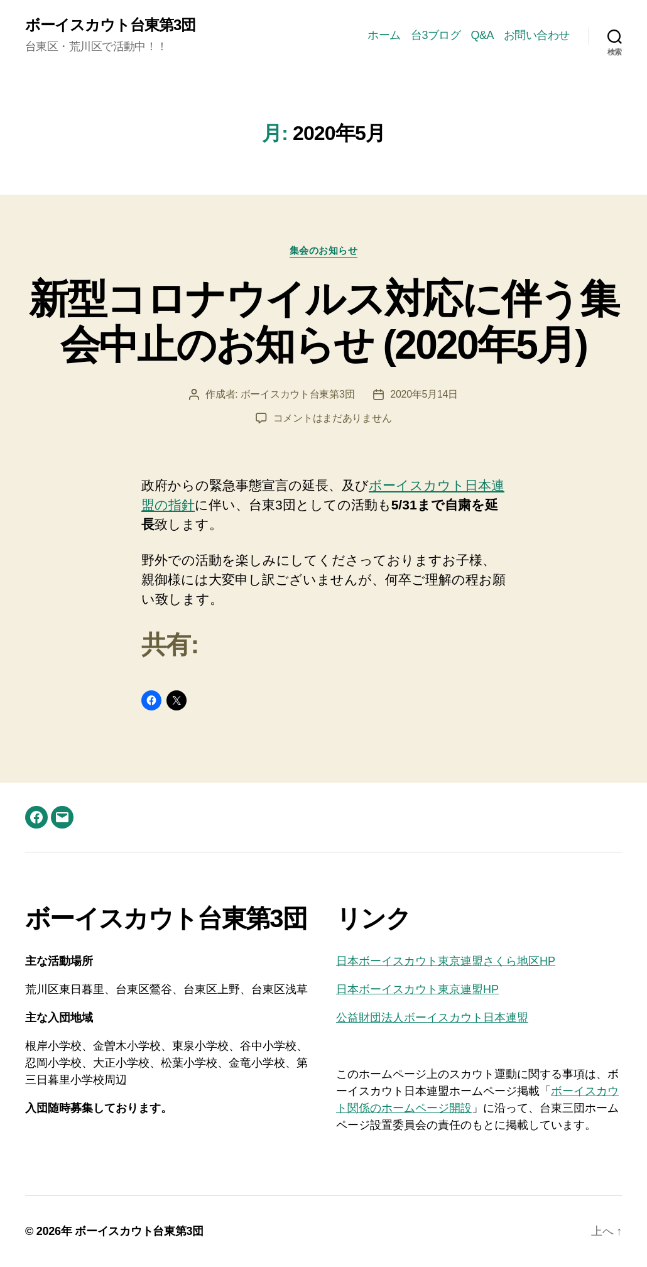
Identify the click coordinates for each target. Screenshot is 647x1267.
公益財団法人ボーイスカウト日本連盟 (432, 1017)
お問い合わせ (537, 35)
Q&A (482, 35)
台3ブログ (436, 35)
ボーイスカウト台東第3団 (110, 25)
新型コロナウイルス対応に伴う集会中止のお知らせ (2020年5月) (323, 321)
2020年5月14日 (424, 394)
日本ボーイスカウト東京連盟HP (417, 989)
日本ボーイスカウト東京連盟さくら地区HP (445, 961)
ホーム (384, 35)
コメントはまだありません (332, 418)
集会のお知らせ (324, 250)
